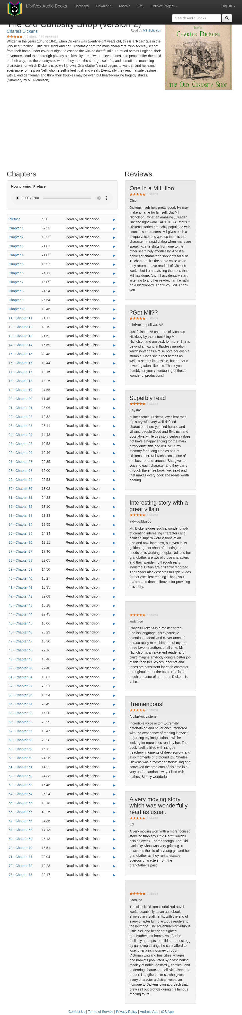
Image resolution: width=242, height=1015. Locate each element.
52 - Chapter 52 (20, 686)
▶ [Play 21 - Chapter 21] (114, 408)
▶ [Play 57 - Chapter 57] (114, 731)
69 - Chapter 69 (20, 839)
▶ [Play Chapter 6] (114, 273)
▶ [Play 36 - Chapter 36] (114, 542)
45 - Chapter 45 (20, 623)
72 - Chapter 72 (20, 866)
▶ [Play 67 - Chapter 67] (114, 821)
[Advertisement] (121, 129)
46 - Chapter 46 (20, 632)
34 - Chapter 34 (20, 524)
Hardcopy (81, 6)
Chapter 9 (16, 300)
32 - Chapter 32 (20, 506)
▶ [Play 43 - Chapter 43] (114, 605)
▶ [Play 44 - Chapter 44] (114, 614)
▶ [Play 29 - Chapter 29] (114, 480)
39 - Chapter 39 (20, 569)
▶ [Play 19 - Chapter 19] (114, 390)
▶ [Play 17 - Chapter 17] (114, 372)
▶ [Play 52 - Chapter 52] (114, 686)
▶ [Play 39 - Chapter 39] (114, 569)
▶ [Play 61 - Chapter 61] (114, 767)
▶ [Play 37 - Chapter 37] (114, 551)
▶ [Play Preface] (114, 219)
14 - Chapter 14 (20, 345)
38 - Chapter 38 (20, 560)
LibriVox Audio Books (46, 6)
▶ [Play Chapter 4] (114, 255)
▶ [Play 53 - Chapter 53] (114, 695)
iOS (140, 6)
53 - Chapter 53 (20, 695)
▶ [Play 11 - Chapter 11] (114, 318)
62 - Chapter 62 (20, 776)
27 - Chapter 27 (20, 462)
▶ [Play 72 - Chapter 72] (114, 866)
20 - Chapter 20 (20, 399)
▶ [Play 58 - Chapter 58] (114, 740)
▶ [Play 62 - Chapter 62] (114, 776)
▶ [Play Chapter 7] (114, 282)
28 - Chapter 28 (20, 471)
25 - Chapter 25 (20, 444)
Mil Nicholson (152, 30)
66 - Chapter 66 (20, 812)
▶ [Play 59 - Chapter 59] (114, 749)
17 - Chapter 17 (20, 372)
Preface (14, 219)
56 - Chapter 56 (20, 722)
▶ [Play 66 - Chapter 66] (114, 812)
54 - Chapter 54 (20, 704)
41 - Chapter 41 (20, 587)
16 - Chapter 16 (20, 363)
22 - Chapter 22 (20, 417)
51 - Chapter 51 (20, 677)
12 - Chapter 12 (20, 327)
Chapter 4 (16, 255)
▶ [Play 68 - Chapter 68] (114, 830)
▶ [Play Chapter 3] (114, 246)
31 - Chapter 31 (20, 497)
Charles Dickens (22, 31)
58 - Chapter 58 (20, 740)
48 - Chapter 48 (20, 650)
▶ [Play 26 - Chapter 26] (114, 453)
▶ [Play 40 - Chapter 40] (114, 578)
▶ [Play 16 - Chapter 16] (114, 363)
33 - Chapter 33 (20, 515)
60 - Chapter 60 (20, 758)
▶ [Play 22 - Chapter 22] (114, 417)
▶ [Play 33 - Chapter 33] (114, 515)
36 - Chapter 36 (20, 542)
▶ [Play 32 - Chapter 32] (114, 506)
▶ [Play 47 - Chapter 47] (114, 641)
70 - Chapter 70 (20, 848)
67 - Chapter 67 (20, 821)
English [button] (228, 6)
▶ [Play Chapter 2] (114, 237)
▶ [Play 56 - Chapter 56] (114, 722)
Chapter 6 (16, 273)
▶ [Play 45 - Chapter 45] (114, 623)
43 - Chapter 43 (20, 605)
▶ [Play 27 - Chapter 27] (114, 462)
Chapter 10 (17, 309)
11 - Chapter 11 (20, 318)
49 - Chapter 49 (20, 659)
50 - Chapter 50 (20, 668)
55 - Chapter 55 (20, 713)
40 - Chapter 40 (20, 578)
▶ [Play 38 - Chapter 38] (114, 560)
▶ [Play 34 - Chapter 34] (114, 524)
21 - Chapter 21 (20, 408)
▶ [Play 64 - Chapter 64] (114, 794)
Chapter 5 (16, 264)
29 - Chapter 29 (20, 480)
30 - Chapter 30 (20, 489)
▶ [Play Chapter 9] (114, 300)
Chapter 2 (16, 237)
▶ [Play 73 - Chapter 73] (114, 875)
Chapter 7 (16, 282)
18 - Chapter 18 (20, 381)
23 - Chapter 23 (20, 426)
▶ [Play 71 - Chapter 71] (114, 857)
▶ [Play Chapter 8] (114, 291)
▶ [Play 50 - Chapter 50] (114, 668)
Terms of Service (100, 1012)
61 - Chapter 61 (20, 767)
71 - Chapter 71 (20, 857)
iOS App (167, 1012)
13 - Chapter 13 (20, 336)
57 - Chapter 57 (20, 731)
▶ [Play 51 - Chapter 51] (114, 677)
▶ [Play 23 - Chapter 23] (114, 426)
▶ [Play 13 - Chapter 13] (114, 336)
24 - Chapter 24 (20, 435)
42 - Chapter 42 (20, 596)
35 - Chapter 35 (20, 533)
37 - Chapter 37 (20, 551)
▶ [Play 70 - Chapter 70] (114, 848)
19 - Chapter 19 (20, 390)
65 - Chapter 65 (20, 803)
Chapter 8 (16, 291)
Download (103, 6)
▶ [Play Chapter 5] (114, 264)
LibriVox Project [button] (164, 6)
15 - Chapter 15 (20, 354)
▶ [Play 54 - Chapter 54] (114, 704)
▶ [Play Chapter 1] (114, 228)
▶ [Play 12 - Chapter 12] (114, 327)
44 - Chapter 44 (20, 614)
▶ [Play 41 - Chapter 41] (114, 587)
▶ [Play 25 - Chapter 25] (114, 444)
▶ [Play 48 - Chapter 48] (114, 650)
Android (124, 6)
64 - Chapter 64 (20, 794)
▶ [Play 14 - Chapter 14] (114, 345)
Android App (149, 1012)
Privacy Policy (126, 1012)
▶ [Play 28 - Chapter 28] (114, 471)
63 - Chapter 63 (20, 785)
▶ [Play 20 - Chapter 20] (114, 399)
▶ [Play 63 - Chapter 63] (114, 785)
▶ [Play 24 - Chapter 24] (114, 435)
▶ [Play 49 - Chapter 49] (114, 659)
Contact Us (76, 1012)
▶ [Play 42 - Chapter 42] (114, 596)
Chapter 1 (16, 228)
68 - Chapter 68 (20, 830)
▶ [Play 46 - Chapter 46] (114, 632)
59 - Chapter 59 (20, 749)
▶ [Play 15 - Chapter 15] (114, 354)
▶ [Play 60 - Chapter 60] (114, 758)
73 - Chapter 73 (20, 875)
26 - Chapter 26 (20, 453)
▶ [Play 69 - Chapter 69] (114, 839)
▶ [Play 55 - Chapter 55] (114, 713)
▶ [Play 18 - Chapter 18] (114, 381)
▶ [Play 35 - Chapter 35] (114, 533)
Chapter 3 (16, 246)
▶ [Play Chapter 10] (114, 309)
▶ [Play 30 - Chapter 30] (114, 489)
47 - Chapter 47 (20, 641)
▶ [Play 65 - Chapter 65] (114, 803)
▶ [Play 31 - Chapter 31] (114, 497)
